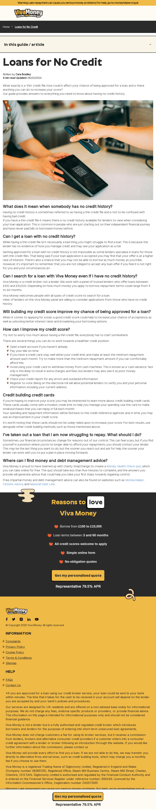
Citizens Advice (13, 484)
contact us (81, 747)
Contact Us (13, 685)
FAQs (9, 680)
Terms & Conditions (19, 658)
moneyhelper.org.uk (126, 2)
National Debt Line (42, 484)
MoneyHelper (134, 480)
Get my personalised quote (78, 796)
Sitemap (11, 663)
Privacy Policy (15, 647)
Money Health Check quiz (124, 466)
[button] (78, 45)
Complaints (13, 641)
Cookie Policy (15, 652)
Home (8, 27)
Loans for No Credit (26, 26)
